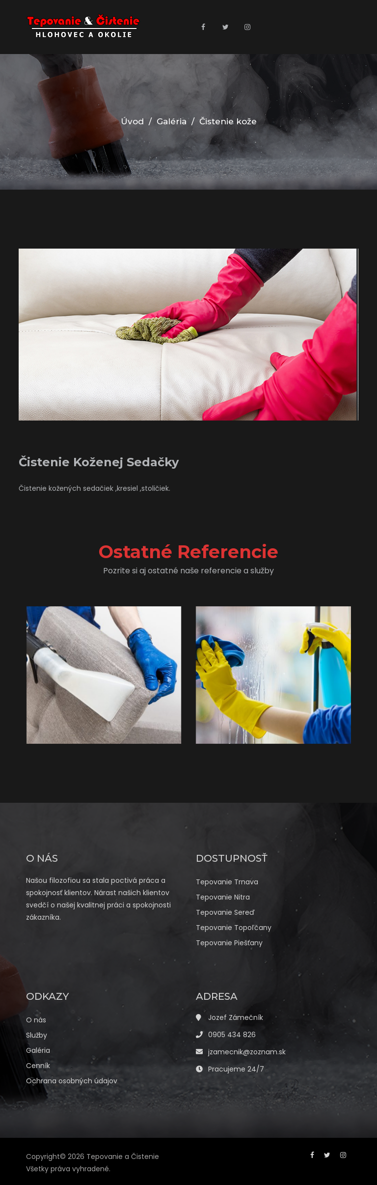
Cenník (38, 1066)
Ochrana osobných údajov (71, 1081)
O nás (36, 1020)
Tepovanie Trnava (227, 882)
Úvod (132, 121)
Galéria (172, 121)
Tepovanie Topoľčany (233, 927)
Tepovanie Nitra (223, 897)
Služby (36, 1035)
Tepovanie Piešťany (229, 943)
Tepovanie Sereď (225, 912)
